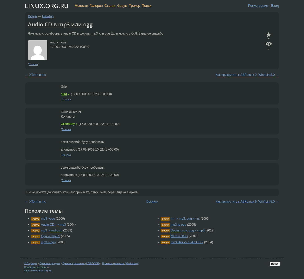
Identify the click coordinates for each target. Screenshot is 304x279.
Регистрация (258, 6)
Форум (122, 6)
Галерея (96, 6)
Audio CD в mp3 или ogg (60, 24)
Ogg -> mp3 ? (50, 236)
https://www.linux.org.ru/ (37, 270)
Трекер (134, 6)
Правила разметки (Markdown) (120, 263)
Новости (81, 6)
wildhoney (68, 124)
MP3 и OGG (179, 236)
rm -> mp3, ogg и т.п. (185, 218)
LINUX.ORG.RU (47, 6)
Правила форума (50, 263)
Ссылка (33, 64)
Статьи (109, 6)
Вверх (274, 263)
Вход (275, 6)
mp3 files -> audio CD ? (187, 242)
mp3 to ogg (178, 224)
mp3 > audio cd (51, 230)
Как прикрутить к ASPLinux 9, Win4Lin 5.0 (245, 74)
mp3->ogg (48, 218)
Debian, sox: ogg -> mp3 (188, 230)
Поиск (146, 6)
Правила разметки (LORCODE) (81, 263)
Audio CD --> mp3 (53, 224)
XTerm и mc (37, 74)
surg (64, 94)
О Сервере (30, 263)
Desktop (48, 16)
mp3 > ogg (48, 242)
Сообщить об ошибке (37, 267)
